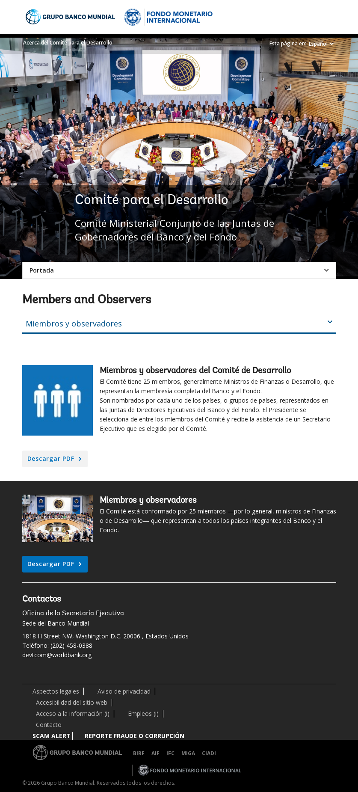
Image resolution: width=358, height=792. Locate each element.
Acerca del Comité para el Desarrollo (67, 42)
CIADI (209, 753)
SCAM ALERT (52, 736)
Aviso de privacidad (124, 691)
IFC (170, 753)
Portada (42, 270)
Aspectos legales (56, 691)
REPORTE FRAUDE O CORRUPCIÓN (134, 736)
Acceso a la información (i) (72, 713)
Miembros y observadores (148, 500)
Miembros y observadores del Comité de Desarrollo (195, 371)
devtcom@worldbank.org (57, 655)
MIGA (188, 753)
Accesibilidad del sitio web (71, 702)
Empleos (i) (143, 713)
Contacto (49, 725)
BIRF (139, 753)
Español (318, 43)
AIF (155, 753)
